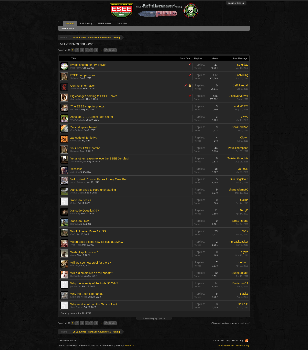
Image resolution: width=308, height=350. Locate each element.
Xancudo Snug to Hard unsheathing (93, 189)
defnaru (243, 262)
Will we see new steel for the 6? (90, 262)
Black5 (244, 293)
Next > (112, 50)
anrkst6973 (241, 106)
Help (228, 340)
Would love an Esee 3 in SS (88, 231)
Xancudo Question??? (84, 210)
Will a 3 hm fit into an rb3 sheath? (91, 273)
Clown (73, 140)
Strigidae (242, 64)
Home (235, 340)
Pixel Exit (129, 345)
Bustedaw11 (240, 283)
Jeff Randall (76, 88)
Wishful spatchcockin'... (85, 252)
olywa (244, 116)
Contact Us (218, 340)
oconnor (74, 265)
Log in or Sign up (236, 3)
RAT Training (86, 23)
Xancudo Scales (80, 200)
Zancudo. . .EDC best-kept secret (91, 116)
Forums (70, 23)
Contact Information (82, 85)
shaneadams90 (77, 99)
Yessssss (76, 168)
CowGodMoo (76, 130)
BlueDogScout (239, 179)
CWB (72, 234)
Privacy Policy (242, 345)
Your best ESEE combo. (85, 148)
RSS (246, 340)
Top (241, 340)
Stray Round (240, 220)
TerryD (244, 210)
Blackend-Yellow (68, 340)
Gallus (73, 203)
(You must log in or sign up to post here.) (230, 323)
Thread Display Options (154, 318)
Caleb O (243, 304)
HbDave (74, 224)
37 (105, 50)
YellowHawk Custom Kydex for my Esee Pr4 (98, 179)
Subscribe (122, 23)
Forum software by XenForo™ (86, 345)
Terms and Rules (226, 345)
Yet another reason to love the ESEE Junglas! (99, 158)
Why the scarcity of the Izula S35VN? (94, 283)
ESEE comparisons (82, 75)
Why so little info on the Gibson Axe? (93, 304)
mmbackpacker (238, 241)
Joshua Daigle (77, 192)
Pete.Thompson (238, 147)
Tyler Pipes (75, 245)
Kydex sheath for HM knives (88, 64)
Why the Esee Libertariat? (87, 293)
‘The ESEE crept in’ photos (87, 106)
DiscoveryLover (238, 95)
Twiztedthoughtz (78, 161)
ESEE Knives (104, 23)
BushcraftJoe (76, 276)
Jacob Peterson (77, 182)
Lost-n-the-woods (78, 297)
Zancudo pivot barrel (83, 127)
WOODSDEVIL (77, 120)
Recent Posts (67, 28)
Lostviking (242, 75)
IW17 (245, 231)
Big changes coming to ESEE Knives (93, 96)
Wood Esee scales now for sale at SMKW (96, 241)
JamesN (74, 172)
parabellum (75, 286)
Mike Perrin (75, 68)
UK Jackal (75, 109)
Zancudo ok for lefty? (83, 137)
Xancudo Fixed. (80, 221)
